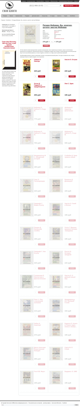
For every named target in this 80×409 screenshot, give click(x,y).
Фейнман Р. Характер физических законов (69, 110)
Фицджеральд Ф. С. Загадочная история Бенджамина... (40, 158)
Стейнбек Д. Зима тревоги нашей (71, 156)
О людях (52, 15)
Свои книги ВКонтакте (56, 402)
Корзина (47, 1)
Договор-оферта (47, 402)
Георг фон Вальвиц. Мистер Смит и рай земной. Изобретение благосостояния (9, 45)
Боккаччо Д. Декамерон (69, 180)
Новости (76, 1)
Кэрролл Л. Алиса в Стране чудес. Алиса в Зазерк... (71, 325)
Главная (24, 1)
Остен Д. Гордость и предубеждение (39, 85)
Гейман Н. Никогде (37, 60)
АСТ (55, 33)
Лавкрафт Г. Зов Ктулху (40, 252)
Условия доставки (31, 1)
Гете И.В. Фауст (39, 371)
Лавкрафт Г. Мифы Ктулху (39, 204)
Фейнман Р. (56, 31)
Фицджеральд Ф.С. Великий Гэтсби (70, 301)
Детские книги (35, 15)
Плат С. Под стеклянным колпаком (38, 301)
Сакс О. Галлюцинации (39, 180)
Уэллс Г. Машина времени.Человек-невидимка (71, 229)
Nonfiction (72, 15)
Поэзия (5, 15)
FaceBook (64, 402)
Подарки (27, 15)
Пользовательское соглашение (35, 402)
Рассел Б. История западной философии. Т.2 (70, 254)
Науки (65, 15)
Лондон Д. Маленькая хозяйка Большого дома (39, 230)
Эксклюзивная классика (59, 38)
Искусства (44, 15)
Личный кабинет (40, 1)
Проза (11, 15)
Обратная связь (54, 1)
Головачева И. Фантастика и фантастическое (40, 277)
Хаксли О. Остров (71, 59)
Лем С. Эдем (69, 83)
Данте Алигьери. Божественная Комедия (40, 349)
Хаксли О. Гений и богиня (70, 204)
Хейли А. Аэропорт (37, 324)
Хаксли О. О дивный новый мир (70, 277)
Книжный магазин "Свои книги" (66, 1)
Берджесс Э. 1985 (71, 371)
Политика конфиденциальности (20, 402)
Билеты (59, 15)
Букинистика (19, 15)
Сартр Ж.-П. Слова (69, 348)
